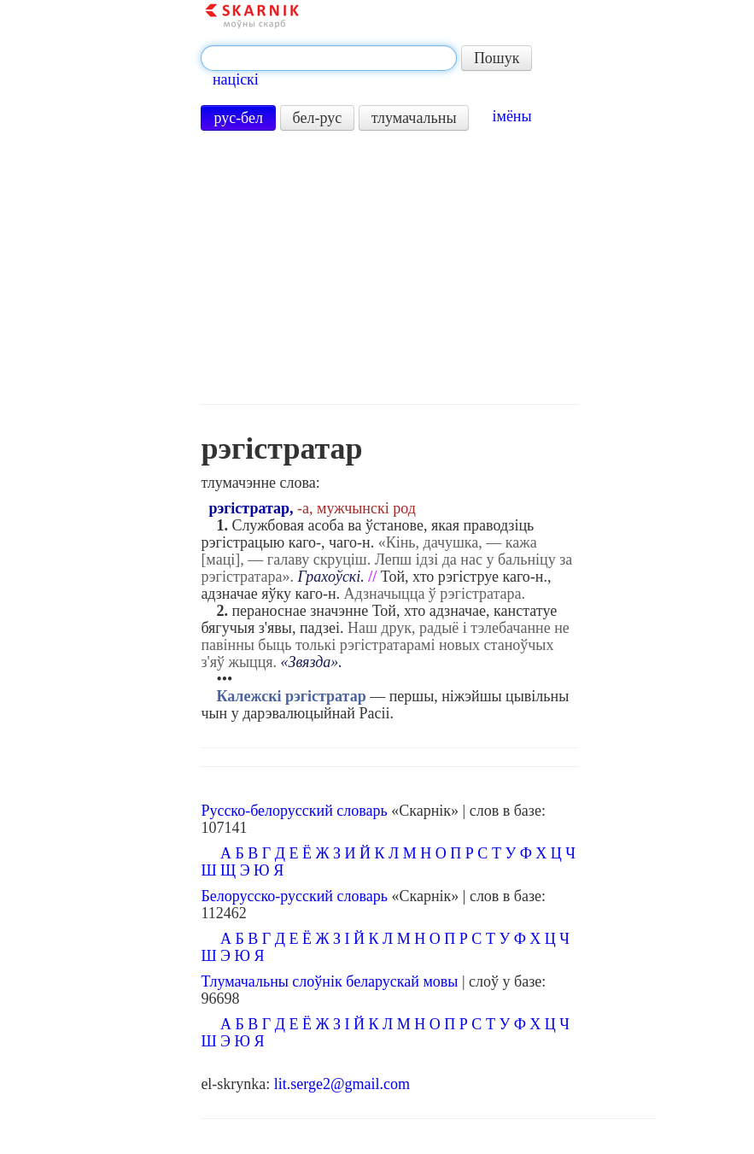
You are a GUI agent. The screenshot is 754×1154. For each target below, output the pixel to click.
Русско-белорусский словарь (294, 810)
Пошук (497, 58)
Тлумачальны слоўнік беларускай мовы (329, 981)
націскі (236, 79)
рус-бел (238, 117)
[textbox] (329, 58)
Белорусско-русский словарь (294, 896)
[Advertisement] (390, 267)
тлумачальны (414, 117)
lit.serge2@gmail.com (342, 1083)
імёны (511, 116)
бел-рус (317, 117)
